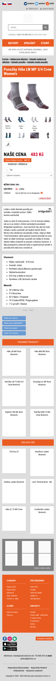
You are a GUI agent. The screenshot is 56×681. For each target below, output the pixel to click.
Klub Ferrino (34, 587)
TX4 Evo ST (14, 451)
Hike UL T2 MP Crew (14, 509)
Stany (45, 43)
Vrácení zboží (11, 590)
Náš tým (33, 627)
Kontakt (32, 612)
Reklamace (10, 593)
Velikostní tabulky (36, 593)
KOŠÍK (52, 4)
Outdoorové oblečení (19, 59)
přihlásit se (22, 164)
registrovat (12, 164)
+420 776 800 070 (23, 34)
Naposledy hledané (39, 668)
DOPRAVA (31, 4)
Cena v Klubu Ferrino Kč (17, 160)
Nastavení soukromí (34, 670)
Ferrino (5, 59)
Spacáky (29, 43)
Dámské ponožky (18, 62)
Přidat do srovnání (10, 328)
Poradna (33, 590)
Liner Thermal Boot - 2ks (42, 482)
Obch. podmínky (12, 596)
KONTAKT (42, 4)
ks (11, 170)
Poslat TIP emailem (11, 333)
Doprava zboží (11, 587)
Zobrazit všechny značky (42, 568)
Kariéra (32, 624)
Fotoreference (34, 621)
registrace (47, 9)
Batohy (13, 43)
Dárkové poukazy (12, 612)
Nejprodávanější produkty (18, 668)
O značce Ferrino (35, 618)
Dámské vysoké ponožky (37, 62)
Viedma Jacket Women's (14, 482)
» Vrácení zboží (44, 198)
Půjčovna (10, 615)
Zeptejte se (33, 596)
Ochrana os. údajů (12, 599)
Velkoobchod (18, 670)
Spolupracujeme (35, 599)
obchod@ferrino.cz (28, 658)
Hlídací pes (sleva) (10, 318)
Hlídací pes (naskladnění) (13, 323)
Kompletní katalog (44, 638)
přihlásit (32, 9)
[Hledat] (46, 27)
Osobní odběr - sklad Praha (39, 615)
